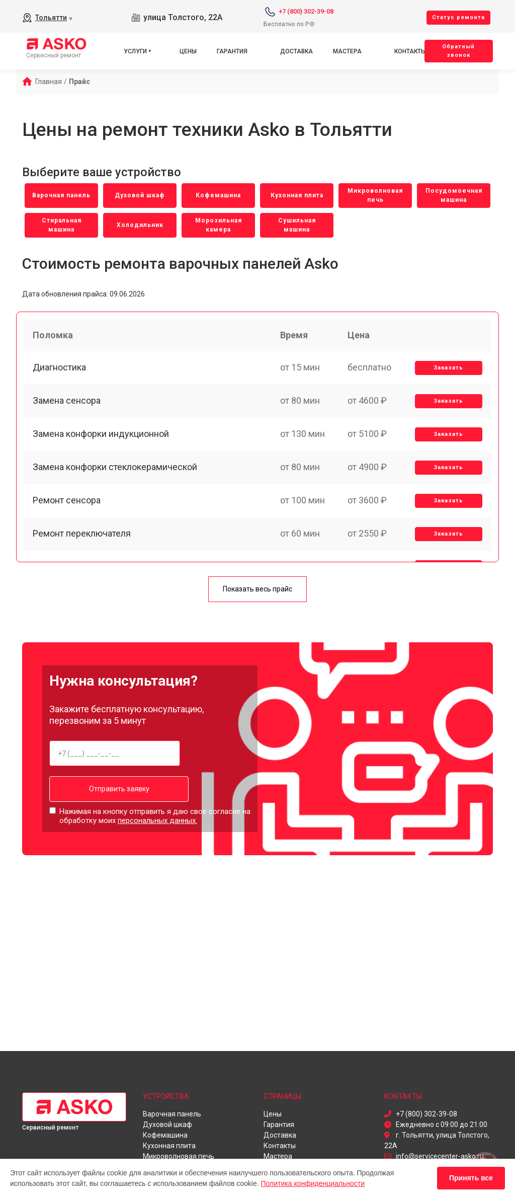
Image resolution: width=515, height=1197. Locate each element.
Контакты (410, 51)
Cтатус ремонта (458, 17)
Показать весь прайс (257, 590)
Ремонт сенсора (68, 510)
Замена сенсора (68, 405)
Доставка (296, 51)
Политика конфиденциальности (313, 1183)
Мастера (347, 51)
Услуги (135, 51)
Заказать (448, 371)
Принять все (471, 1178)
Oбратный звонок (458, 50)
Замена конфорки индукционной (102, 440)
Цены (188, 51)
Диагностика (60, 370)
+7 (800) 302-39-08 (306, 11)
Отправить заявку (114, 790)
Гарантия (232, 51)
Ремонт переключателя (83, 545)
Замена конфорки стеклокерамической (116, 475)
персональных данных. (157, 820)
